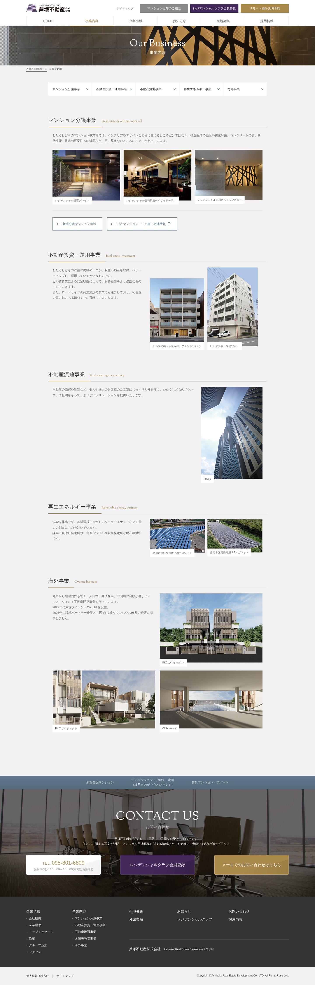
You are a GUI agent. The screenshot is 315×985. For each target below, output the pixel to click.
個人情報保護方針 (37, 976)
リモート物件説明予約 (264, 8)
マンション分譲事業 (66, 89)
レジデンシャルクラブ (194, 919)
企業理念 (35, 925)
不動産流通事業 (150, 89)
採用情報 (266, 21)
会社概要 (35, 918)
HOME (48, 21)
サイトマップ (124, 8)
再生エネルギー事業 (197, 89)
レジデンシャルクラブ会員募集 (214, 8)
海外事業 (234, 89)
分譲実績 (136, 919)
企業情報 (135, 21)
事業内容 (91, 21)
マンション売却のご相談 (164, 8)
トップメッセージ (41, 932)
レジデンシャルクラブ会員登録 (157, 865)
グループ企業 (38, 945)
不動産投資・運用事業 (111, 89)
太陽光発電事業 (85, 938)
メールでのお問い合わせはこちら (251, 865)
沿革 (32, 938)
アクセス (35, 952)
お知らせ (179, 21)
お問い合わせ (239, 911)
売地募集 (223, 21)
